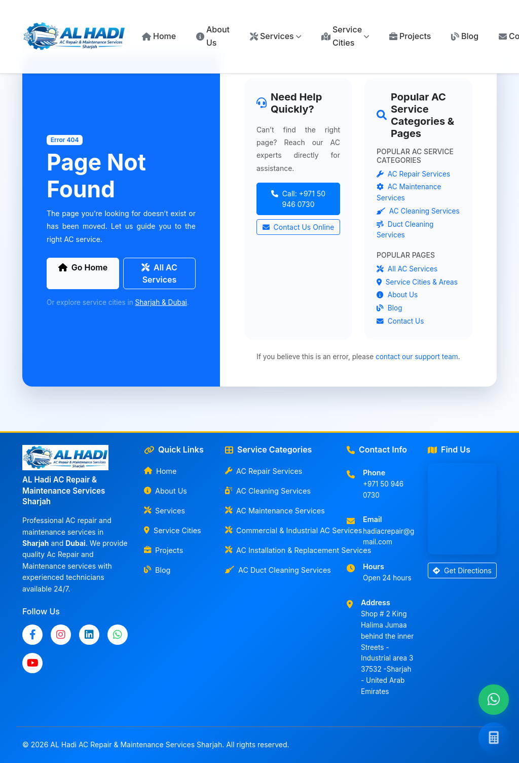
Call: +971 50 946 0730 (298, 199)
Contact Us (400, 321)
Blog (464, 36)
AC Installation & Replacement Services (280, 550)
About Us (213, 36)
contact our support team (417, 357)
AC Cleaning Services (418, 211)
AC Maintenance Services (275, 510)
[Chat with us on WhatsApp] (493, 699)
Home (159, 36)
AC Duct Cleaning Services (278, 570)
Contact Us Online (299, 227)
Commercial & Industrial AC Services (280, 530)
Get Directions (462, 570)
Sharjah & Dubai (161, 302)
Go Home (82, 267)
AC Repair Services (413, 174)
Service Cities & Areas (417, 282)
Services (164, 510)
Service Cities (172, 530)
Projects (410, 36)
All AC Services (159, 273)
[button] (275, 36)
